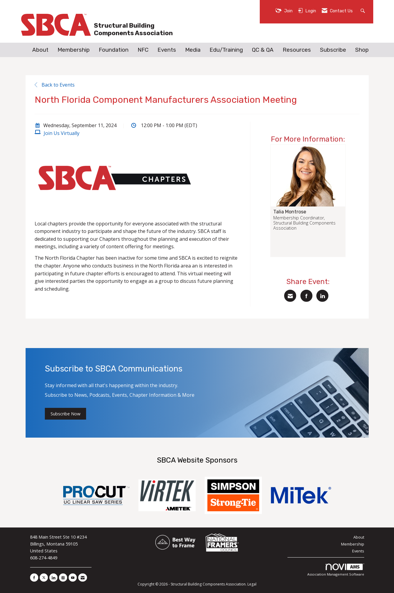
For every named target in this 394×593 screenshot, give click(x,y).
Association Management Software (335, 570)
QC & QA (263, 50)
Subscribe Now (65, 414)
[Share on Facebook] (306, 296)
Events (166, 50)
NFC (143, 50)
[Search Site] (363, 10)
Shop (362, 50)
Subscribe (333, 50)
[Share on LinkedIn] (322, 296)
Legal (251, 584)
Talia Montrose (289, 211)
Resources (297, 50)
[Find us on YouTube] (73, 577)
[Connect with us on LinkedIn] (53, 577)
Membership (73, 50)
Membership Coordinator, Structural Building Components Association (304, 223)
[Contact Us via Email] (82, 577)
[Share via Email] (290, 296)
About (40, 50)
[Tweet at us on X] (44, 577)
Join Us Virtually (61, 133)
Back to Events (55, 84)
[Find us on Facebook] (34, 577)
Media (192, 50)
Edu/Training (226, 50)
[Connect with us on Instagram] (63, 577)
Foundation (114, 50)
